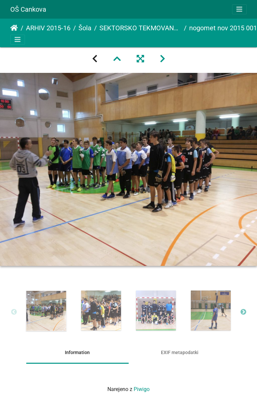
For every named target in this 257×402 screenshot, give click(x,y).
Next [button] (243, 312)
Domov (14, 28)
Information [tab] (77, 352)
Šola (84, 28)
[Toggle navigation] (239, 9)
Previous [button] (14, 312)
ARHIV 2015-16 (48, 28)
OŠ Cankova (28, 9)
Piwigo (142, 389)
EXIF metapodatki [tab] (179, 352)
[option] (46, 311)
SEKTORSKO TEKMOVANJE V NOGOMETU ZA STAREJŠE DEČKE (140, 28)
